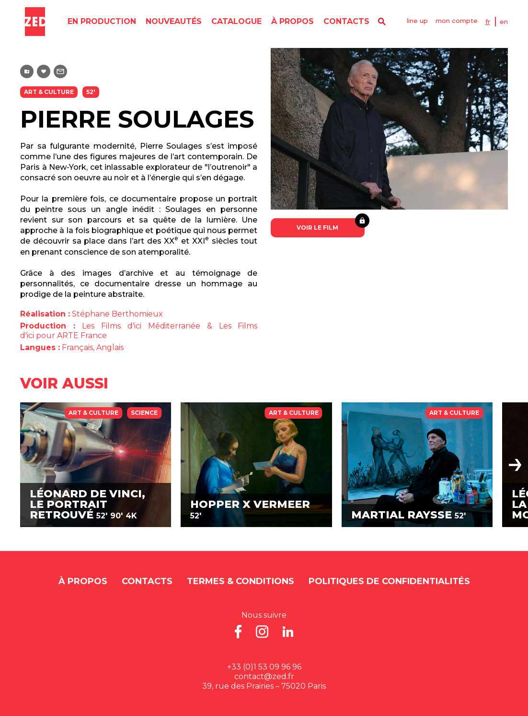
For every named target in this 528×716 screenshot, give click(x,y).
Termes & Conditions (240, 581)
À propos (289, 21)
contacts (344, 21)
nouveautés (171, 21)
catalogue (233, 21)
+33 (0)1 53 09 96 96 (264, 666)
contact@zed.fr (264, 676)
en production (99, 21)
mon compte (459, 21)
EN (509, 21)
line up (418, 21)
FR (492, 21)
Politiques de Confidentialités (389, 581)
